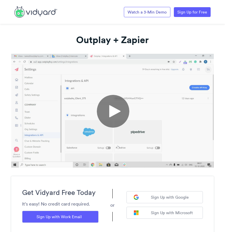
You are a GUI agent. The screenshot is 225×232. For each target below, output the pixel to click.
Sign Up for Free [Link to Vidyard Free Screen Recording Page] (192, 12)
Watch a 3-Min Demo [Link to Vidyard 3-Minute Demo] (147, 12)
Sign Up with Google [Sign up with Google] (161, 197)
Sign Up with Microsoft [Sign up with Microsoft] (163, 212)
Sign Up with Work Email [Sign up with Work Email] (59, 216)
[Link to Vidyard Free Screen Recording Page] (35, 11)
